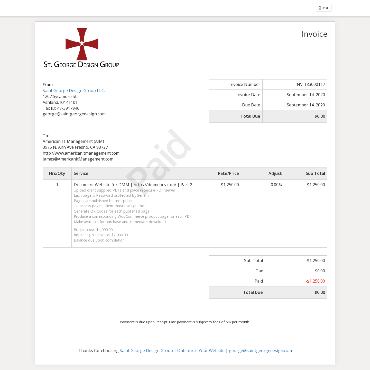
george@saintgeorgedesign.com (260, 350)
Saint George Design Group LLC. (74, 90)
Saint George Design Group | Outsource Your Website (172, 350)
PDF (324, 8)
